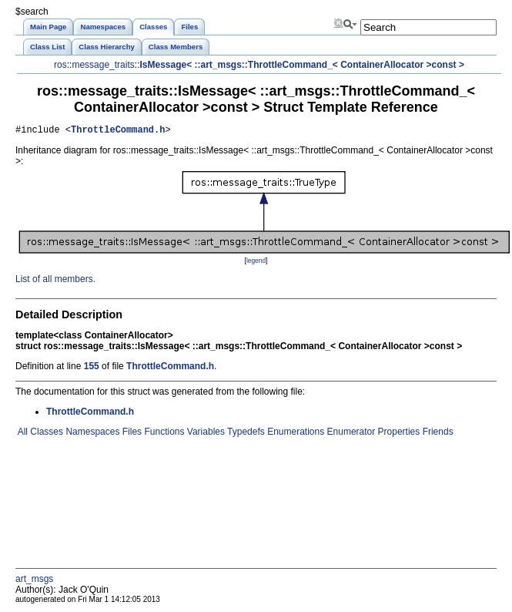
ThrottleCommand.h (118, 131)
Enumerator (349, 434)
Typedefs (245, 434)
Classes (45, 434)
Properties (397, 434)
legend (256, 263)
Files (130, 434)
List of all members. (55, 281)
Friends (436, 434)
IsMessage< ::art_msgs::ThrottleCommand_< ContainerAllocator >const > (301, 64)
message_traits (103, 64)
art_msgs (34, 581)
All (21, 434)
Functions (163, 434)
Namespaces (91, 434)
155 (91, 368)
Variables (204, 434)
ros (60, 64)
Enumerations (294, 434)
